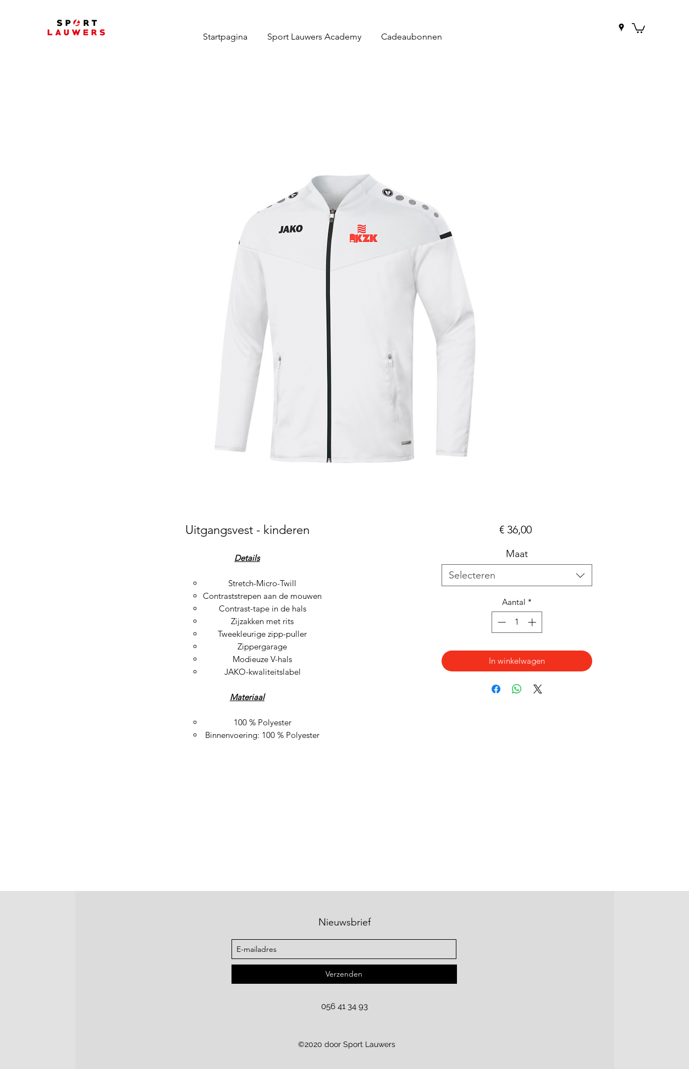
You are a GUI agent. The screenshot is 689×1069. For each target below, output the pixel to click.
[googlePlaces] (621, 27)
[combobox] (517, 575)
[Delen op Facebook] (496, 689)
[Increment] (533, 622)
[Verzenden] (344, 974)
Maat (517, 554)
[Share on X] (537, 689)
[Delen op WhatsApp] (516, 689)
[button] (638, 27)
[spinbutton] (517, 622)
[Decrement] (500, 622)
